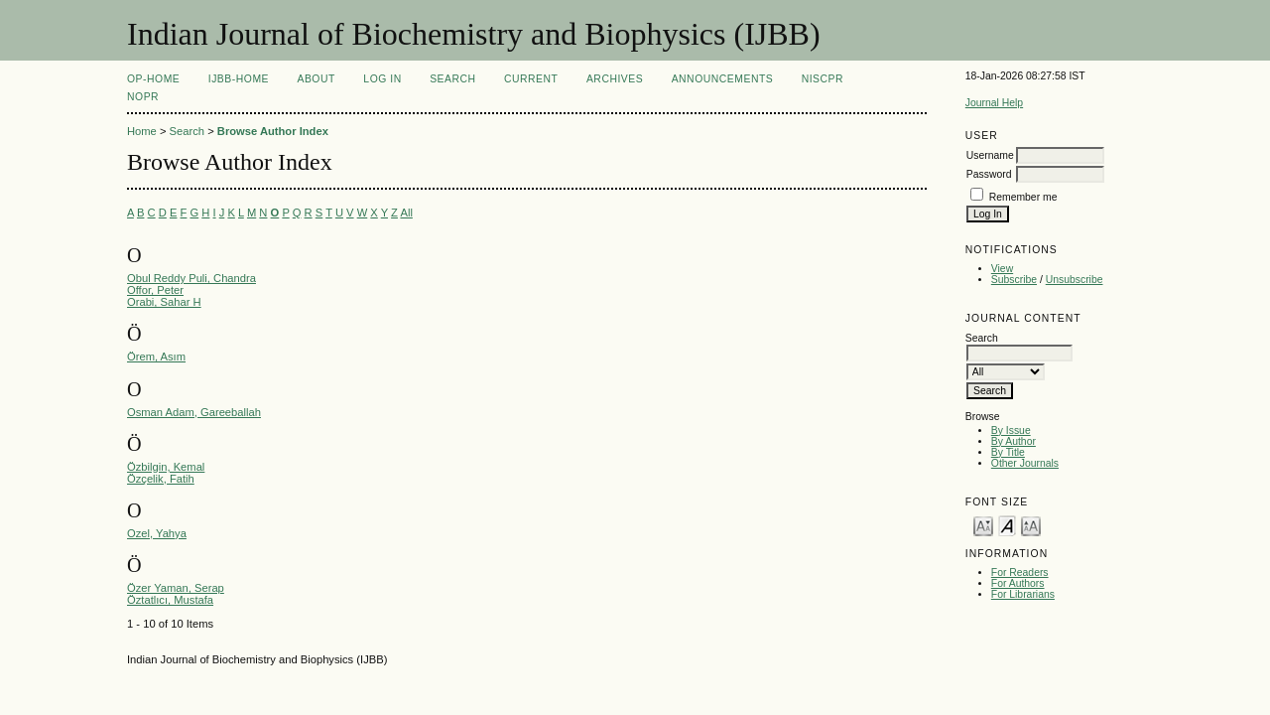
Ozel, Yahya (157, 533)
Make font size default (1007, 524)
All (406, 212)
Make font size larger (1031, 524)
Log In (382, 78)
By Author (1013, 441)
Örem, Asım (156, 356)
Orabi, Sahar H (164, 302)
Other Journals (1025, 463)
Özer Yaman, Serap (175, 588)
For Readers (1020, 572)
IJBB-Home (238, 78)
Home (142, 131)
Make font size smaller (983, 524)
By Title (1008, 452)
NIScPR (822, 78)
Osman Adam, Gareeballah (194, 412)
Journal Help (994, 102)
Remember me (1023, 197)
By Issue (1011, 430)
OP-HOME (153, 78)
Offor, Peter (155, 290)
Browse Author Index (272, 131)
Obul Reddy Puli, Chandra (191, 278)
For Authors (1018, 583)
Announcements (723, 78)
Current (531, 78)
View (1002, 268)
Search (452, 78)
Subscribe (1014, 279)
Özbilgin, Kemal (165, 467)
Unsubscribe (1074, 279)
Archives (614, 78)
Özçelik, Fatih (160, 479)
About (315, 78)
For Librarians (1023, 594)
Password (989, 174)
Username (990, 155)
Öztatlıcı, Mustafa (170, 600)
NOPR (143, 96)
